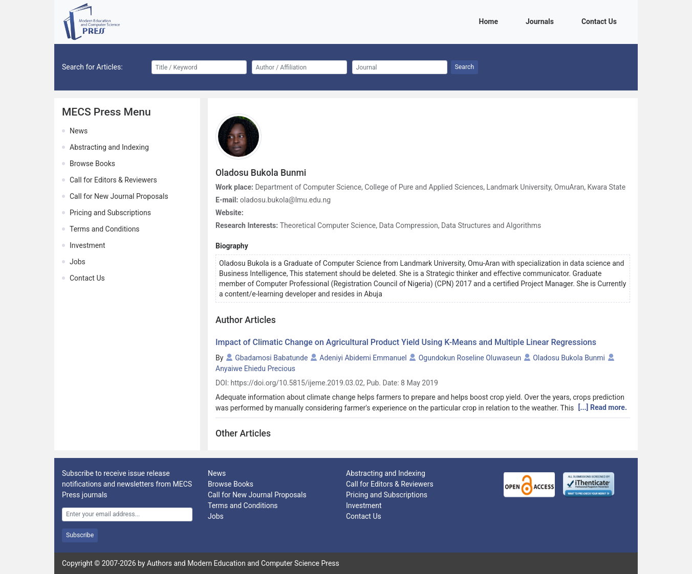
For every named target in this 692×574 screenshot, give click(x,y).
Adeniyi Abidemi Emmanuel (362, 358)
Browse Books (92, 163)
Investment (87, 245)
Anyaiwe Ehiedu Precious (255, 368)
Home (490, 21)
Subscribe (80, 535)
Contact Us (600, 21)
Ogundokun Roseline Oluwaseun (470, 358)
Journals (541, 21)
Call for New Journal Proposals (119, 196)
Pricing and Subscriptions (110, 213)
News (79, 131)
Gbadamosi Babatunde (271, 358)
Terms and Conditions (105, 229)
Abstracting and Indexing (109, 147)
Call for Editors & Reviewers (113, 180)
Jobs (77, 262)
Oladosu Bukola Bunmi (569, 358)
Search (464, 67)
